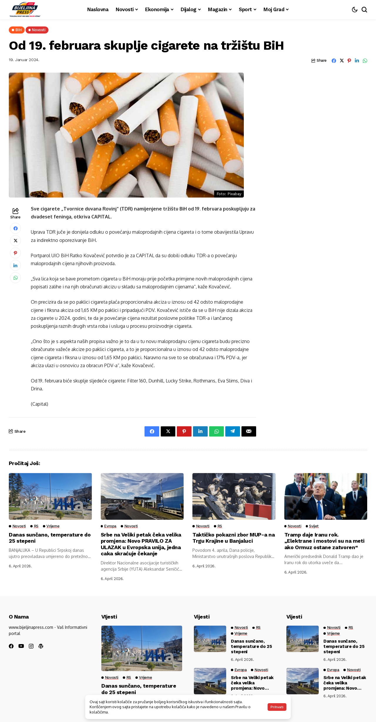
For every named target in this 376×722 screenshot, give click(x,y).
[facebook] (11, 646)
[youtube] (21, 646)
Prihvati (277, 707)
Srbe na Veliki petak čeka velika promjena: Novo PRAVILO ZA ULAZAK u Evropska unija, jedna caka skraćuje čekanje (141, 544)
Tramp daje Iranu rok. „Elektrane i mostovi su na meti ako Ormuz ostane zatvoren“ (324, 541)
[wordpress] (40, 646)
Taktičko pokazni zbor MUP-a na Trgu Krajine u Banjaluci (233, 538)
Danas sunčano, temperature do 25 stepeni (251, 646)
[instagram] (31, 646)
